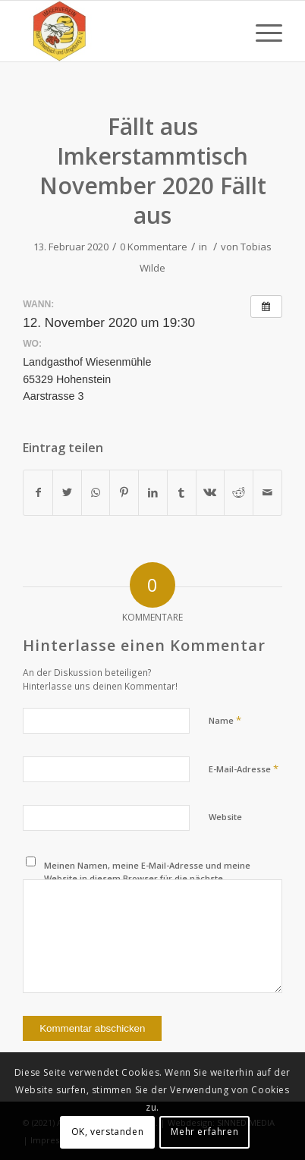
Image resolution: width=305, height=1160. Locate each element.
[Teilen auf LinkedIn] (153, 492)
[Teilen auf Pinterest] (124, 492)
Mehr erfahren (204, 1131)
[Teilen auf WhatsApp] (96, 492)
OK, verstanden (107, 1131)
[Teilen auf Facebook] (38, 492)
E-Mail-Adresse (243, 768)
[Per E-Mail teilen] (267, 492)
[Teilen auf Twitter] (67, 492)
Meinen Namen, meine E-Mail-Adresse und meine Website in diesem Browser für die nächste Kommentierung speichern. (147, 878)
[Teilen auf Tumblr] (182, 492)
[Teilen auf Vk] (211, 492)
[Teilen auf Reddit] (239, 492)
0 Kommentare (153, 246)
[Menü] (261, 31)
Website (225, 816)
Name (225, 720)
